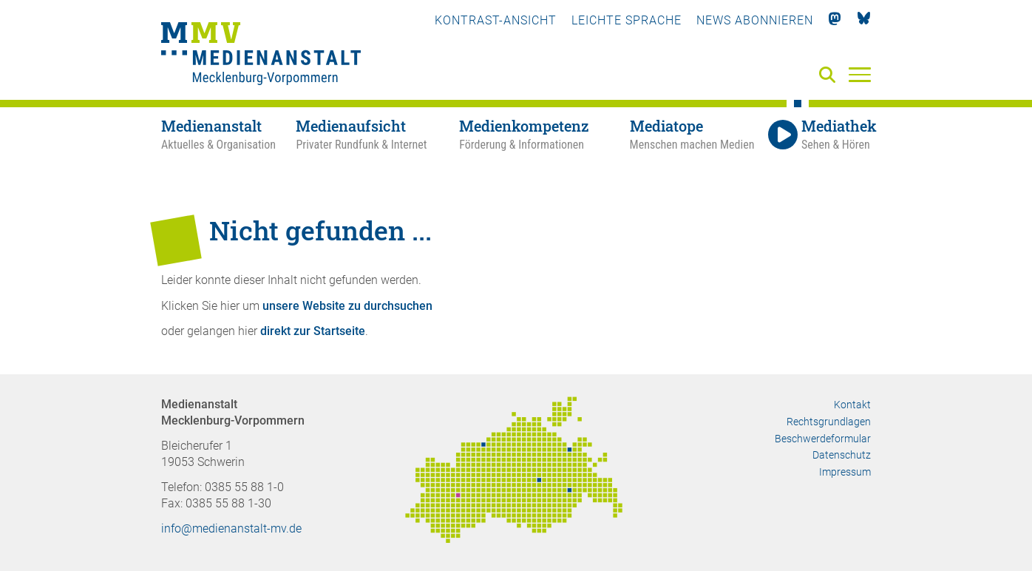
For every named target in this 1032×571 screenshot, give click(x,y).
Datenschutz (841, 455)
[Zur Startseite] (261, 55)
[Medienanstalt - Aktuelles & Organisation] (228, 135)
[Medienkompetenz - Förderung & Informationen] (544, 135)
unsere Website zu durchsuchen (347, 306)
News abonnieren (754, 20)
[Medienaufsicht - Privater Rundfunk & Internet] (377, 135)
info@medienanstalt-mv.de (231, 528)
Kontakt (852, 404)
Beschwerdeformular (823, 439)
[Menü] (860, 74)
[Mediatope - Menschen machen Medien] (697, 135)
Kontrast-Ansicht (496, 20)
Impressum (845, 472)
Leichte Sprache (626, 20)
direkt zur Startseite (312, 331)
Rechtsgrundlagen (829, 422)
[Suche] (830, 76)
